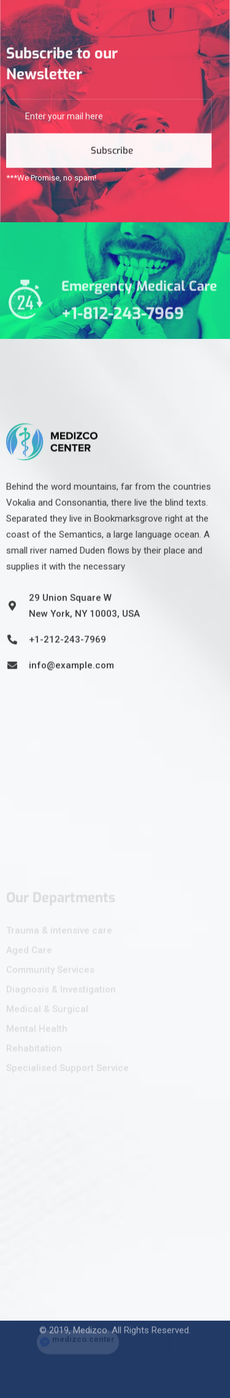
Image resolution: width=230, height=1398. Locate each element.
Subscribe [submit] (112, 155)
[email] (109, 120)
